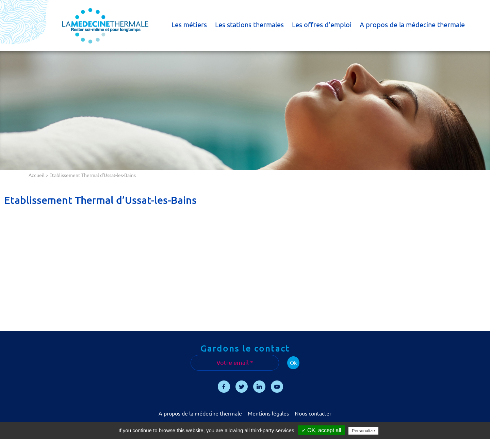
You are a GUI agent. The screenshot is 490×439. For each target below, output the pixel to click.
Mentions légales (268, 413)
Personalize (363, 430)
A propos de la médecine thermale (412, 25)
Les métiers (189, 25)
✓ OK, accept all (321, 430)
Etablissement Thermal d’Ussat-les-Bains (100, 200)
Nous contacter (313, 413)
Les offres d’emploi (322, 25)
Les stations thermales (249, 25)
